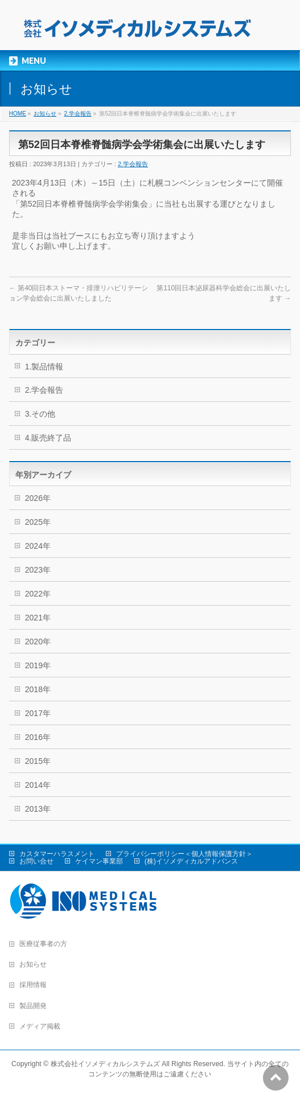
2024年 (38, 545)
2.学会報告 (77, 113)
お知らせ (45, 113)
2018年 (38, 689)
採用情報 (33, 985)
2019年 (38, 665)
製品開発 (33, 1006)
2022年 (38, 593)
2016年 (38, 737)
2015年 (38, 761)
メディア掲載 (39, 1026)
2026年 (38, 498)
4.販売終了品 (48, 437)
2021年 (38, 617)
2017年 (38, 713)
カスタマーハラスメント (56, 854)
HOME (17, 113)
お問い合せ (36, 861)
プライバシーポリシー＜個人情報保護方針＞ (184, 854)
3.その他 (40, 413)
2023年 (38, 569)
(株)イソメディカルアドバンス (191, 861)
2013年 (38, 808)
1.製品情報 (44, 366)
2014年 (38, 785)
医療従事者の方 (43, 944)
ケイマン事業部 (99, 861)
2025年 (38, 522)
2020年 (38, 641)
